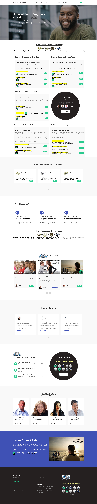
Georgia (14, 444)
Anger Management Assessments (24, 130)
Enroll (82, 2)
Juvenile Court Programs (46, 277)
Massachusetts (19, 445)
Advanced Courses (21, 216)
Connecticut (38, 443)
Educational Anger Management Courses (28, 117)
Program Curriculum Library (17, 488)
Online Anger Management (20, 2)
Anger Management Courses (25, 73)
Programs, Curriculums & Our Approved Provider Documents (28, 452)
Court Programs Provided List (18, 482)
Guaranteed (56, 231)
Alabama (14, 443)
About (42, 2)
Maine (46, 444)
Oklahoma (17, 448)
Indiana (28, 444)
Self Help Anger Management (24, 97)
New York (33, 446)
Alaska (18, 443)
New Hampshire (19, 446)
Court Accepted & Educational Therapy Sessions (61, 142)
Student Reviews (48, 308)
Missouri (37, 445)
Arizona (21, 443)
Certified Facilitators (71, 216)
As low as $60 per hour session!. (60, 130)
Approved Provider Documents (18, 486)
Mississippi (33, 445)
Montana (41, 445)
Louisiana (42, 444)
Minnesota (28, 445)
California (29, 443)
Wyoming (19, 450)
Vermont (24, 449)
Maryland (14, 445)
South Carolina (38, 448)
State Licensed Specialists (21, 453)
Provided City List (40, 486)
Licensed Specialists (22, 147)
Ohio (14, 448)
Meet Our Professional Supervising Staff (48, 396)
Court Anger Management (23, 62)
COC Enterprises (20, 490)
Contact (58, 2)
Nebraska (45, 445)
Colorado (33, 443)
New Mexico (29, 446)
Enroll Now (65, 111)
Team (47, 2)
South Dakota (44, 448)
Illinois (24, 444)
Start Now (17, 30)
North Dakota (44, 446)
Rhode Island (32, 448)
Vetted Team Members (25, 362)
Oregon (21, 448)
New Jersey (24, 446)
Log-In (65, 2)
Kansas (34, 444)
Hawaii (18, 444)
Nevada (14, 446)
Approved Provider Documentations (49, 51)
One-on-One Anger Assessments (25, 146)
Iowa (31, 444)
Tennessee (14, 449)
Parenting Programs (21, 277)
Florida (46, 443)
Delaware (42, 443)
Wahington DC (38, 449)
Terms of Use (40, 490)
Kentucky (38, 444)
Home (37, 2)
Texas (18, 449)
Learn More (63, 374)
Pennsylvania (26, 448)
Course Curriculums (49, 486)
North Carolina (38, 446)
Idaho (21, 444)
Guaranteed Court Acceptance (49, 45)
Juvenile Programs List (17, 484)
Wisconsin (15, 450)
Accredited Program (46, 216)
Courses (52, 2)
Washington (32, 449)
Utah (21, 449)
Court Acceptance (43, 231)
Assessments (48, 488)
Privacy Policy (51, 490)
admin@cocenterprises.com (42, 480)
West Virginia (44, 449)
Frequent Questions (41, 488)
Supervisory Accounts (22, 370)
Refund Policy (40, 492)
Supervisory (45, 490)
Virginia (28, 449)
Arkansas (25, 443)
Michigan (24, 445)
